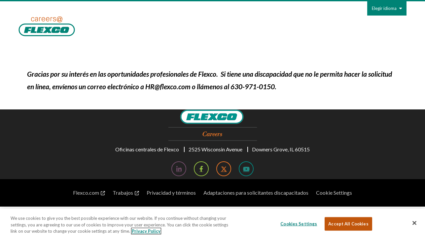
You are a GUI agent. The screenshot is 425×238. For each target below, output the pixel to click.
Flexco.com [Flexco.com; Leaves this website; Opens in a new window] (86, 192)
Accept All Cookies (348, 223)
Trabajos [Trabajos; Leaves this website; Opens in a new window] (123, 192)
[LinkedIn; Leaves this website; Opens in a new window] (178, 168)
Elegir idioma (387, 8)
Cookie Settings (334, 192)
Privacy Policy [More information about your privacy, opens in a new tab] (146, 231)
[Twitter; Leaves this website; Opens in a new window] (223, 168)
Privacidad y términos (171, 192)
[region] (212, 223)
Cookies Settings (298, 223)
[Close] (414, 223)
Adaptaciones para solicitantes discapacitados (255, 192)
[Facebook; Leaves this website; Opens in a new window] (201, 168)
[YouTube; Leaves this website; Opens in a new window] (246, 168)
